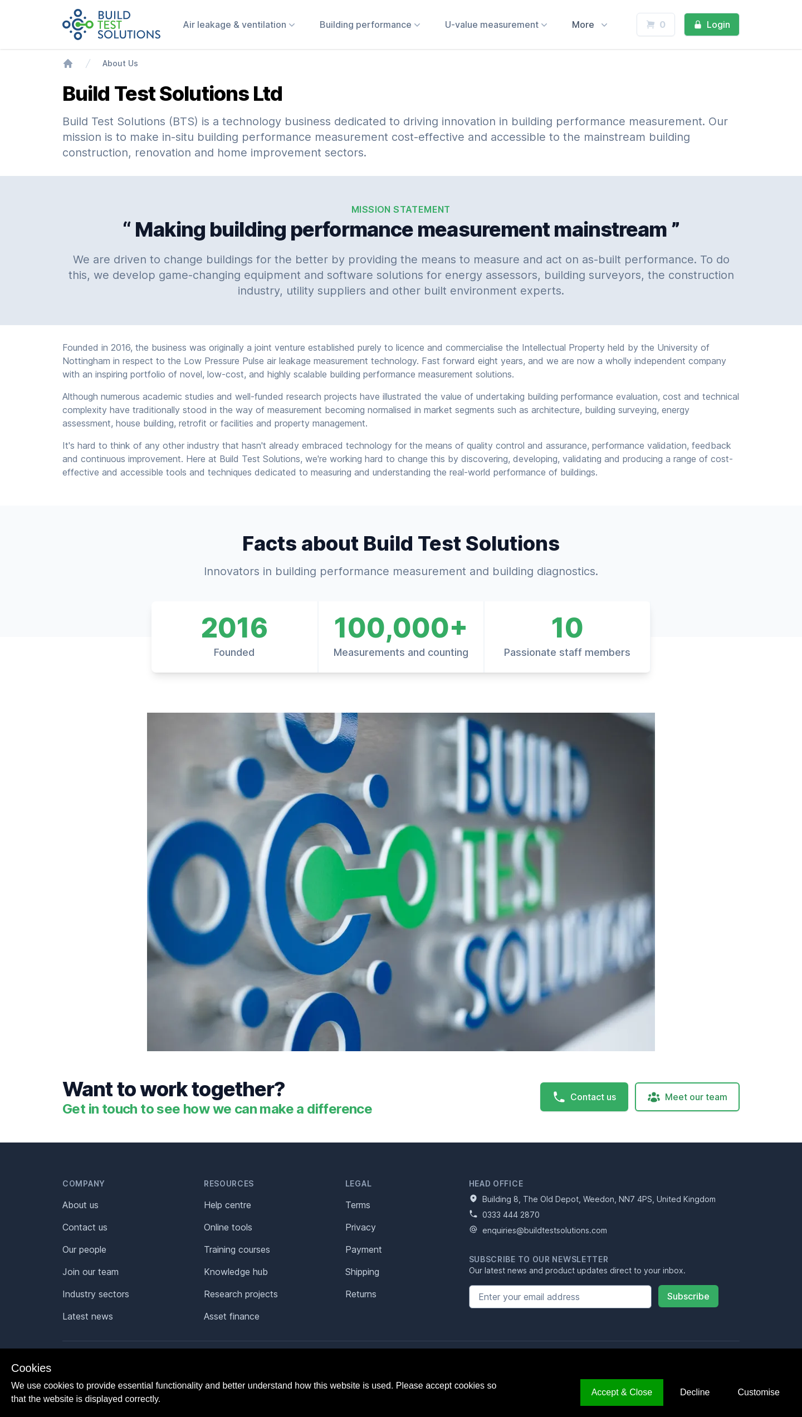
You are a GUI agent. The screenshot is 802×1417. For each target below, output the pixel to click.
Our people (84, 1249)
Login (711, 24)
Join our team (90, 1271)
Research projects (241, 1294)
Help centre (227, 1204)
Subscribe (688, 1296)
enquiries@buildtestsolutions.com (538, 1230)
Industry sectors (95, 1294)
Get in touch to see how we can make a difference (217, 1109)
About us (80, 1204)
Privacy (360, 1227)
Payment (363, 1249)
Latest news (87, 1316)
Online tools (228, 1227)
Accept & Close (621, 1392)
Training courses (237, 1249)
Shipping (362, 1271)
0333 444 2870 (504, 1214)
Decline (695, 1392)
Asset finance (232, 1316)
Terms (357, 1204)
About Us (120, 63)
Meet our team (687, 1097)
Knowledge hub (236, 1271)
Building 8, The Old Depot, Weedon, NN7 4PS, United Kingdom (592, 1199)
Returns (360, 1294)
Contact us (584, 1097)
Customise (758, 1392)
